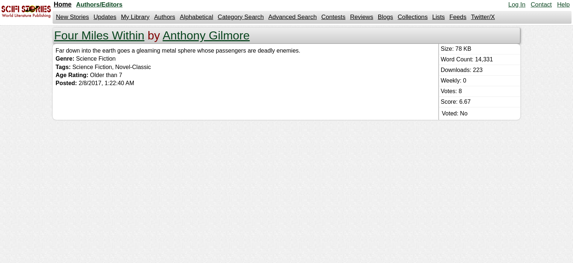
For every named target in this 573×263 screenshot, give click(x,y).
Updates (105, 17)
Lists (438, 17)
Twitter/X (483, 17)
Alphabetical (196, 17)
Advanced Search (292, 17)
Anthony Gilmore (206, 35)
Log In (516, 4)
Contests (333, 17)
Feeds (458, 17)
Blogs (385, 17)
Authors (164, 17)
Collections (413, 17)
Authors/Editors (99, 4)
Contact (541, 4)
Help (563, 4)
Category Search (241, 17)
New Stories (72, 17)
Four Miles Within (99, 35)
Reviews (361, 17)
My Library (135, 17)
